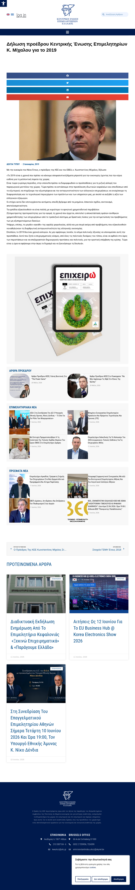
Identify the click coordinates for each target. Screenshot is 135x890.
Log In (21, 15)
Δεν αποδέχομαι (101, 879)
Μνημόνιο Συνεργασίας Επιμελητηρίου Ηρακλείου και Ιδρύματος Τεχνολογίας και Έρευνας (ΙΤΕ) (105, 416)
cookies (93, 868)
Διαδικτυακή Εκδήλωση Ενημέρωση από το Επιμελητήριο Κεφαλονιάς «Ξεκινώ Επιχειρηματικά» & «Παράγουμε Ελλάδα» (35, 634)
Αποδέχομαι (119, 879)
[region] (101, 870)
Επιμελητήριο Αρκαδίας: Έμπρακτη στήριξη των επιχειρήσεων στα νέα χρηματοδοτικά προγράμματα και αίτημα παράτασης (47, 479)
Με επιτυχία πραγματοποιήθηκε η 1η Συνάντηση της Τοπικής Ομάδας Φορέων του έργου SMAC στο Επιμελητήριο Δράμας (47, 440)
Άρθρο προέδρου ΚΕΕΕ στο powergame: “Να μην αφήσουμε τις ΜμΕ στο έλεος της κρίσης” (107, 379)
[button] (3, 3)
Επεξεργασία (83, 879)
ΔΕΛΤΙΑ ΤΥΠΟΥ (13, 164)
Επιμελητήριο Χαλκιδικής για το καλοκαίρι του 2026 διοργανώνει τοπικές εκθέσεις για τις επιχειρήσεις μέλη (106, 440)
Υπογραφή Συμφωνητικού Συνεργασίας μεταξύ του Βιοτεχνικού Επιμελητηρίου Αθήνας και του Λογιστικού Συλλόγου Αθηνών (106, 479)
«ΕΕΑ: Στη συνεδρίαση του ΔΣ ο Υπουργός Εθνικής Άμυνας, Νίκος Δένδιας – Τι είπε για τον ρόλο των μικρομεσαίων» (47, 416)
